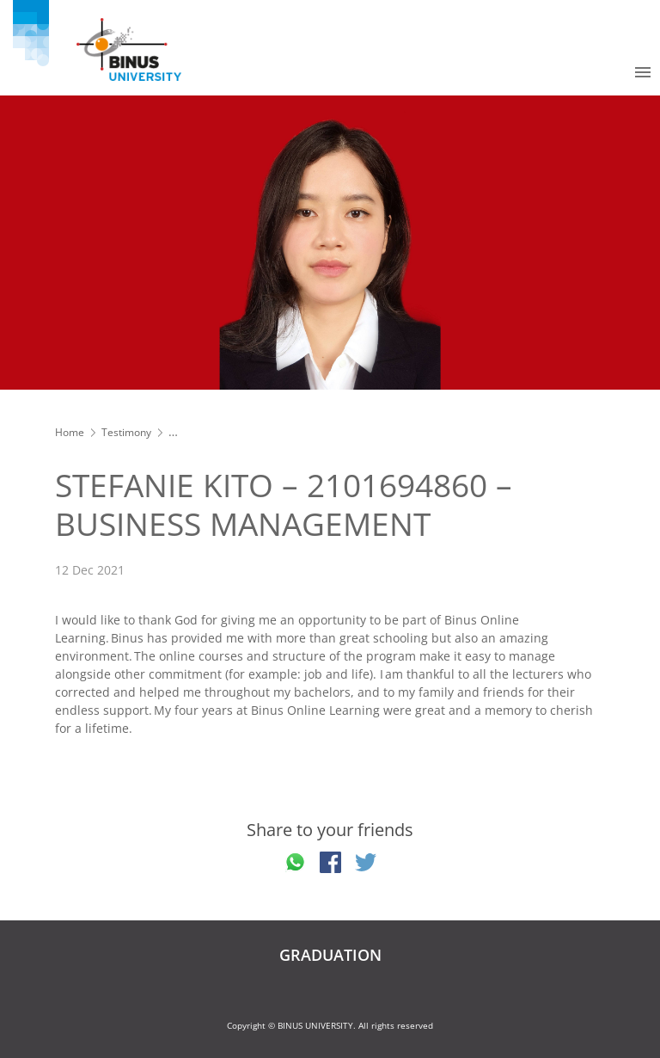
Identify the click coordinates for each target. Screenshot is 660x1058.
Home (69, 432)
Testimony (126, 432)
